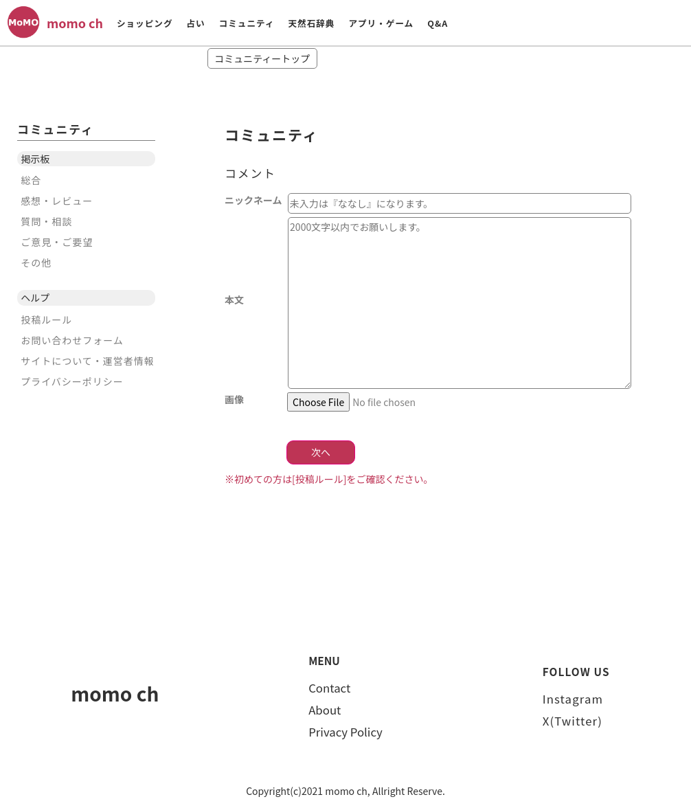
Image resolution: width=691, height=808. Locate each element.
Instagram (573, 699)
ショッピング (145, 23)
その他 (36, 262)
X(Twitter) (572, 720)
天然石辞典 (311, 23)
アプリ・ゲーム (381, 23)
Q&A (437, 23)
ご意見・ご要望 (57, 242)
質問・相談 (46, 221)
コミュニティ (247, 23)
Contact (329, 688)
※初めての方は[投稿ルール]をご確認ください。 (329, 479)
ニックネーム (253, 200)
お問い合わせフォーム (72, 340)
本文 (253, 299)
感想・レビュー (57, 200)
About (324, 710)
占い (195, 23)
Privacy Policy (345, 731)
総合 (31, 180)
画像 (234, 398)
